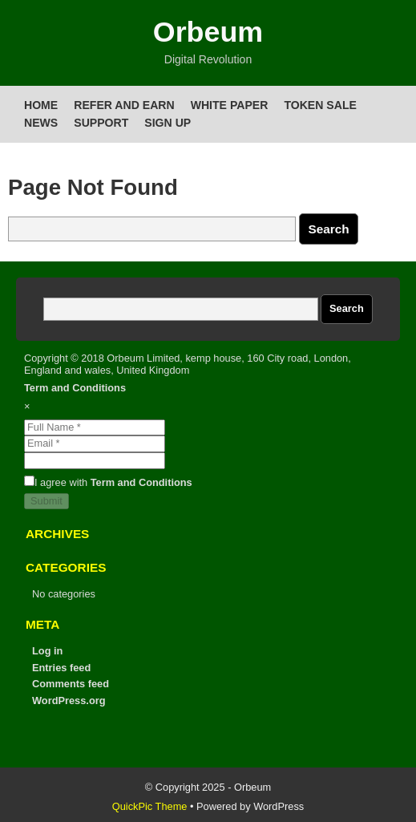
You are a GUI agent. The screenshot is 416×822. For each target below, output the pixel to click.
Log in (47, 651)
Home (41, 105)
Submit (46, 501)
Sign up (167, 122)
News (41, 122)
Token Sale (320, 105)
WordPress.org (69, 700)
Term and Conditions (75, 388)
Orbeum (208, 32)
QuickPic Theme (150, 806)
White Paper (230, 105)
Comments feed (70, 684)
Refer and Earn (124, 105)
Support (101, 122)
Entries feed (61, 668)
